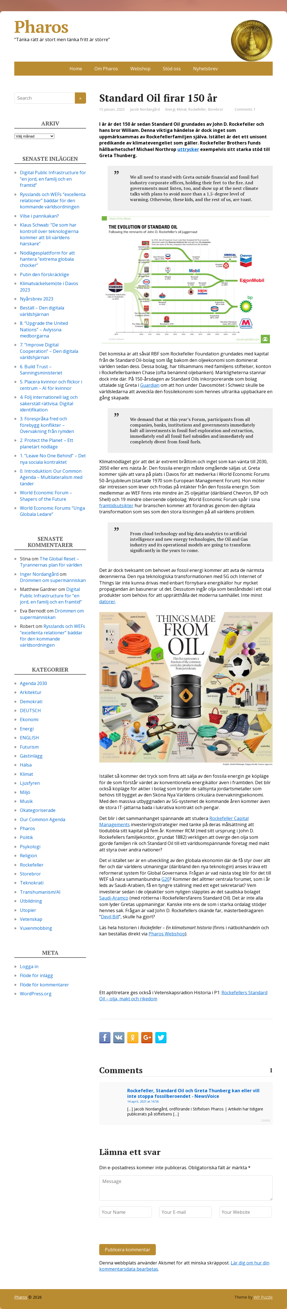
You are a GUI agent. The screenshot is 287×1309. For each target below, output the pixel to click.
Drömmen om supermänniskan (53, 580)
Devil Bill (110, 917)
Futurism (29, 747)
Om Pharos (106, 69)
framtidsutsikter (116, 505)
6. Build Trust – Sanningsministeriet (41, 370)
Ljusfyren (30, 783)
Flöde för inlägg (36, 975)
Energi (170, 109)
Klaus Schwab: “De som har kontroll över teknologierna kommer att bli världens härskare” (49, 234)
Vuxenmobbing (36, 928)
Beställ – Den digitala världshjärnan (42, 311)
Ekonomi (29, 719)
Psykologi (30, 847)
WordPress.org (36, 994)
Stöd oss (172, 69)
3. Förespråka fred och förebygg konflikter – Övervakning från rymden (47, 425)
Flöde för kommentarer (44, 985)
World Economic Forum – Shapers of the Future (46, 496)
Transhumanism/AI (40, 892)
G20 (165, 879)
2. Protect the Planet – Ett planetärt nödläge (46, 443)
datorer (107, 601)
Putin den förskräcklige (44, 274)
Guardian (149, 385)
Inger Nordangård (39, 574)
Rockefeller (197, 109)
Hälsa (26, 765)
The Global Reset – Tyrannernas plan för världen (51, 562)
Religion (28, 856)
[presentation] (137, 1232)
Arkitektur (30, 692)
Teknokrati (31, 883)
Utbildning (31, 901)
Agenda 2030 (33, 683)
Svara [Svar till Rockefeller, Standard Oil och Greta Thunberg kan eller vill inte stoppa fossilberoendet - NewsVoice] (265, 1120)
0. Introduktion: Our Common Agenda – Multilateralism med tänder (51, 477)
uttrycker (188, 149)
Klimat (182, 109)
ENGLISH (29, 738)
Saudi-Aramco (113, 898)
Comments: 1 (245, 109)
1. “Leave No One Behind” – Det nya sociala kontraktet (53, 459)
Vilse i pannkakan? (39, 216)
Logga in (29, 966)
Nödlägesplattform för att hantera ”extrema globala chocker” (47, 259)
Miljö (25, 792)
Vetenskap (31, 919)
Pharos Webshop (167, 934)
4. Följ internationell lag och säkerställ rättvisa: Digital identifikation (49, 403)
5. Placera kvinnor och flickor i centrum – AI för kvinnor (51, 385)
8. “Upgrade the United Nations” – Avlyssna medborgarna (44, 329)
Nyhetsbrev (205, 69)
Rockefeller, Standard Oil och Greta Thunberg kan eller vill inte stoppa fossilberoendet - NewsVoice (193, 1093)
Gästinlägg (31, 756)
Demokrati (31, 701)
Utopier (28, 910)
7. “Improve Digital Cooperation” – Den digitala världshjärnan (49, 351)
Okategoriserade (37, 810)
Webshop (140, 69)
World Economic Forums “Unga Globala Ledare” (52, 511)
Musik (26, 801)
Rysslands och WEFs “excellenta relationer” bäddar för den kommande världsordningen (52, 200)
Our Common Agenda (42, 819)
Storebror (215, 109)
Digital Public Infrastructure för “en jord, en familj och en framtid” (53, 178)
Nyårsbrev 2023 (36, 299)
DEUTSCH (30, 710)
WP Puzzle (263, 1297)
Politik (26, 837)
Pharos (143, 27)
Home (76, 69)
